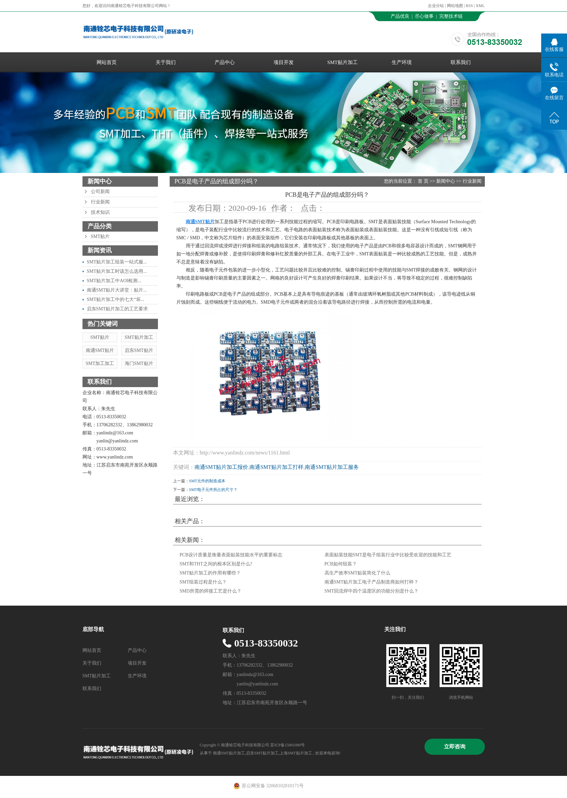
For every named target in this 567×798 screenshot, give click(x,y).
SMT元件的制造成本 (207, 481)
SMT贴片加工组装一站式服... (117, 261)
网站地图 (455, 5)
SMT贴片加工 (342, 62)
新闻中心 (445, 181)
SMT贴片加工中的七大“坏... (116, 299)
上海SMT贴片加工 (296, 753)
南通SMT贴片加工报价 (221, 467)
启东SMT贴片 (139, 350)
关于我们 (166, 62)
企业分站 (436, 5)
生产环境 (402, 62)
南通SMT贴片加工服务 (332, 467)
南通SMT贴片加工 (229, 753)
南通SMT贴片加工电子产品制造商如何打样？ (372, 582)
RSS (469, 5)
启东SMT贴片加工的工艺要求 (117, 308)
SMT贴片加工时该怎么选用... (117, 271)
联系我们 (461, 62)
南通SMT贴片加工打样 (276, 467)
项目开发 (284, 62)
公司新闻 (100, 191)
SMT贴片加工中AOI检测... (114, 280)
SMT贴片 (100, 236)
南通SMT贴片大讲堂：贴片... (117, 290)
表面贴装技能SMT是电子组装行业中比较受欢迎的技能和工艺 (388, 554)
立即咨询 (454, 746)
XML (480, 5)
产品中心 (225, 62)
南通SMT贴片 (100, 350)
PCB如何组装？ (341, 563)
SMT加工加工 (100, 363)
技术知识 (100, 212)
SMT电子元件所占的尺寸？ (213, 489)
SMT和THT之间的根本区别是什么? (216, 563)
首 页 (423, 181)
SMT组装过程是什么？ (203, 582)
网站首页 (107, 62)
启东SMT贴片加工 (262, 753)
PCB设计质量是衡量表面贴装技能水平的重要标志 (231, 554)
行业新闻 (100, 201)
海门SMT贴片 (139, 363)
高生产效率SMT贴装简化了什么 (358, 572)
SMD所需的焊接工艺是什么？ (210, 591)
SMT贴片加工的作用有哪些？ (210, 572)
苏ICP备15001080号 (287, 745)
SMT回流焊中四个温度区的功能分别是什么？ (372, 591)
